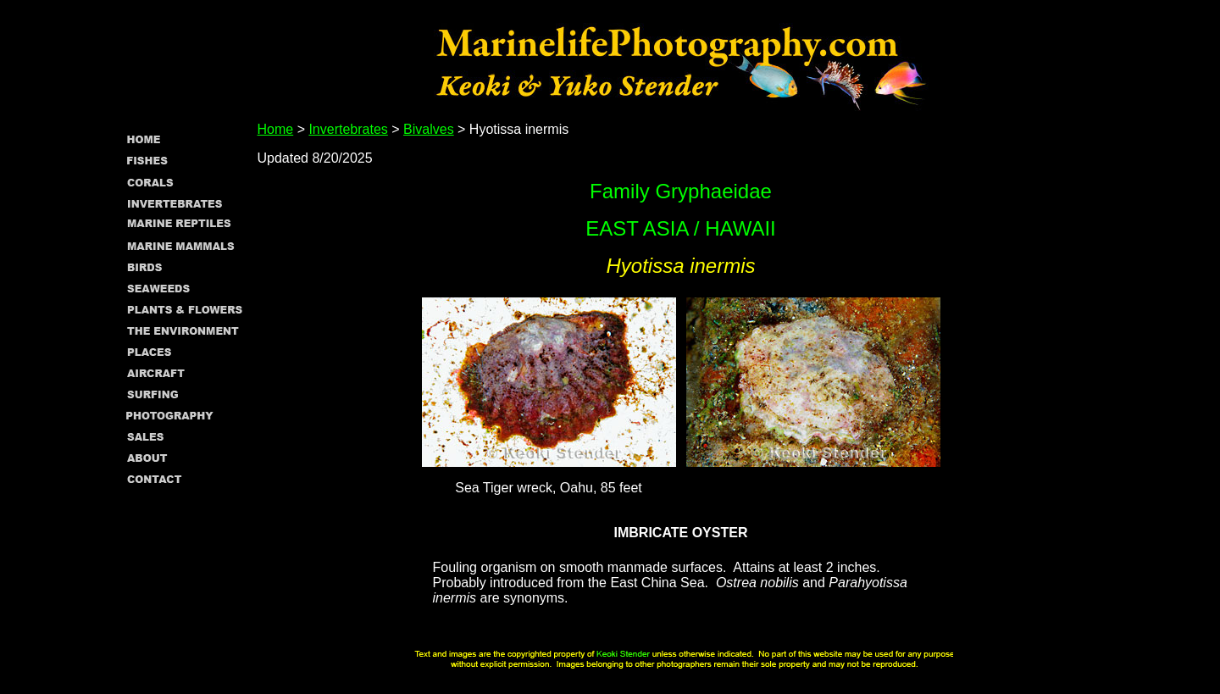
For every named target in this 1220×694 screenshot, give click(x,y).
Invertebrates (347, 129)
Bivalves (428, 129)
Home (276, 129)
